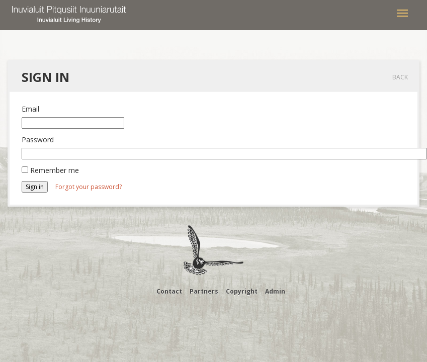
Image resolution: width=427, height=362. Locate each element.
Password (38, 139)
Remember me (54, 170)
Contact (169, 291)
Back (400, 77)
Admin (275, 291)
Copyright (242, 291)
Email (30, 109)
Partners (204, 291)
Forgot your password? (88, 187)
